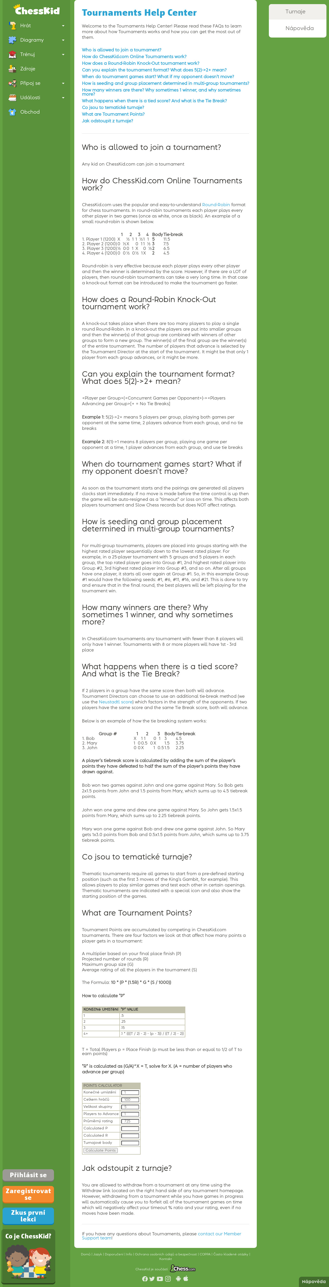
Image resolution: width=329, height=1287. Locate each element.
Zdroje (21, 69)
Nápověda (314, 1282)
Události (36, 98)
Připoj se (36, 83)
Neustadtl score (115, 702)
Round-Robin (216, 205)
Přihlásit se (28, 1175)
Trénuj (36, 54)
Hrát (36, 26)
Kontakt (165, 1259)
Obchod (24, 112)
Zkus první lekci (28, 1215)
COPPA (206, 1254)
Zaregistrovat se (28, 1194)
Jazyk (98, 1254)
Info (129, 1254)
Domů (86, 1254)
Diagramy (36, 40)
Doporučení (114, 1254)
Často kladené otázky (231, 1254)
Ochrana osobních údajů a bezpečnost (166, 1254)
